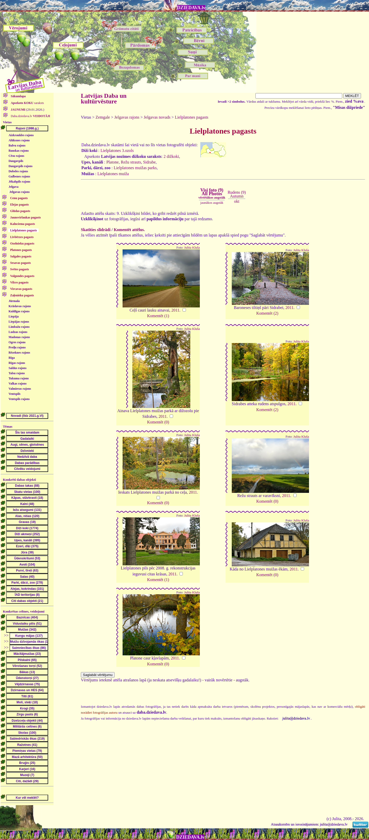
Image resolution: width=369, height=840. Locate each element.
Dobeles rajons (18, 171)
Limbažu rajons (19, 327)
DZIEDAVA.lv (191, 7)
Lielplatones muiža (113, 174)
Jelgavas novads (157, 117)
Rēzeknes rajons (19, 352)
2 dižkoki (171, 156)
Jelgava (13, 187)
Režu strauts (131, 162)
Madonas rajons (19, 337)
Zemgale (103, 117)
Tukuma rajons (18, 378)
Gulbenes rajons (19, 176)
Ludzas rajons (17, 332)
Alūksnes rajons (19, 140)
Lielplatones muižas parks (135, 168)
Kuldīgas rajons (19, 311)
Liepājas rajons (18, 321)
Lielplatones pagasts (191, 117)
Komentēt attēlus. (129, 229)
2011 (175, 310)
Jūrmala (14, 301)
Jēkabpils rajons (19, 181)
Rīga (11, 358)
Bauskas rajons (18, 150)
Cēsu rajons (16, 156)
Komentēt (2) (267, 313)
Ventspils (14, 394)
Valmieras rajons (19, 388)
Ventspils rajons (19, 399)
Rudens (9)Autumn (237, 194)
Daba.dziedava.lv (30, 116)
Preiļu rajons (17, 347)
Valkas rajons (17, 383)
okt (236, 201)
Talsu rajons (16, 373)
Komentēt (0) (158, 422)
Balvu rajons (16, 145)
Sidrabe (149, 162)
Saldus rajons (17, 368)
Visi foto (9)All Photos (212, 193)
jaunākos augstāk (211, 203)
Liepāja (13, 316)
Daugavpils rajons (20, 166)
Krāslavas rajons (19, 306)
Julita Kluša (192, 247)
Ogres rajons (16, 342)
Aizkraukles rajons (21, 135)
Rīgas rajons (16, 363)
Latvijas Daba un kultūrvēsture (103, 98)
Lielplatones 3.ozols (117, 150)
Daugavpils (15, 161)
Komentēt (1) (158, 316)
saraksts (27, 103)
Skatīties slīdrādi (95, 229)
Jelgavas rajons (19, 192)
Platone (112, 162)
